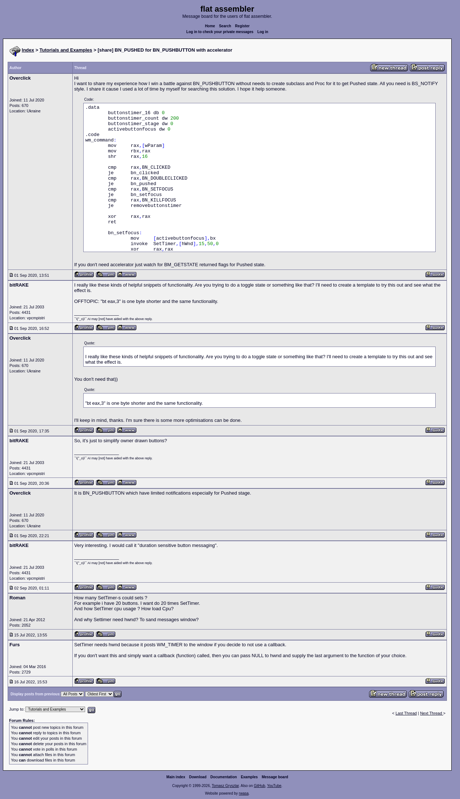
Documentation (224, 777)
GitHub (259, 786)
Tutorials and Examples (66, 50)
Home (210, 26)
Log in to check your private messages (219, 32)
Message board (275, 777)
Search (225, 26)
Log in (262, 32)
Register (242, 26)
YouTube (274, 786)
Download (198, 777)
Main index (176, 777)
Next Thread (431, 713)
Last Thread (406, 713)
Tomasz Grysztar (225, 786)
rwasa (244, 793)
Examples (249, 777)
